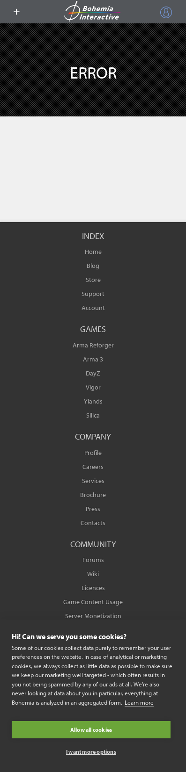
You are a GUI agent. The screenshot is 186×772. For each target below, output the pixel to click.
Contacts (93, 523)
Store (93, 279)
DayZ (93, 373)
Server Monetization (93, 616)
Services (93, 480)
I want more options (91, 751)
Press (93, 509)
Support (93, 293)
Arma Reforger (93, 345)
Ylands (93, 401)
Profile (93, 452)
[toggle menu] (16, 11)
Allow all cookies (91, 729)
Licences (93, 588)
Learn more (139, 702)
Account (93, 307)
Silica (93, 415)
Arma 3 (93, 359)
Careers (93, 466)
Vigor (93, 387)
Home (93, 251)
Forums (93, 560)
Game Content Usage (93, 602)
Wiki (93, 574)
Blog (93, 265)
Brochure (93, 495)
